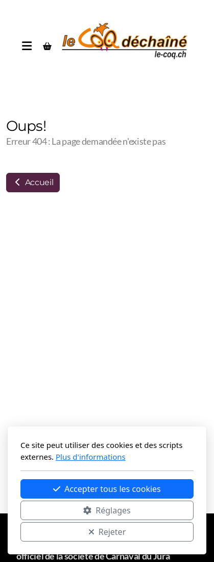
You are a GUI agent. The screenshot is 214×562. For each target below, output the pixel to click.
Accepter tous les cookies (107, 488)
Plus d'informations (91, 457)
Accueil (33, 182)
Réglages (106, 510)
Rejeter (107, 531)
